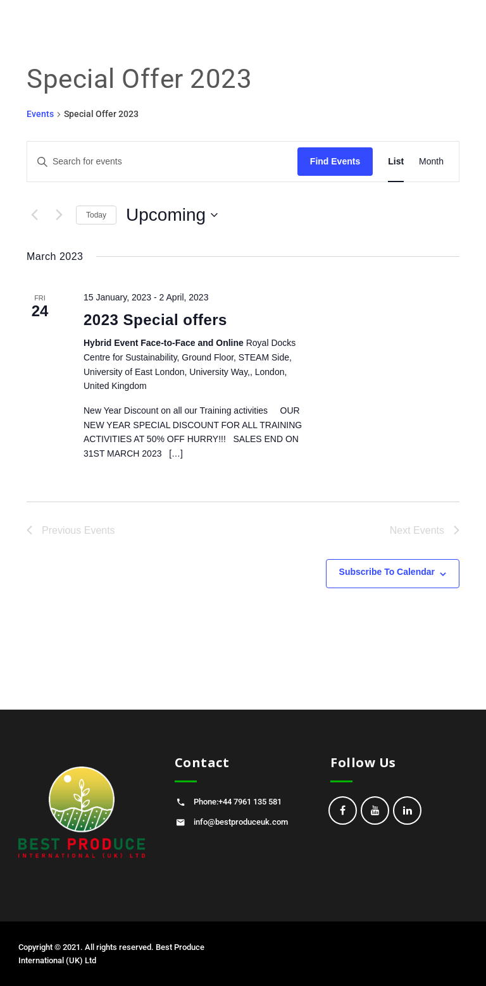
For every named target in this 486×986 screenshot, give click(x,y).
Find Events (335, 161)
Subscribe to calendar (387, 572)
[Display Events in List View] (396, 162)
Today (96, 215)
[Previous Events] (34, 215)
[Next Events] (58, 215)
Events (40, 114)
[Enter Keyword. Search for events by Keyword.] (162, 162)
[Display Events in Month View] (431, 162)
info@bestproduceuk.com (241, 822)
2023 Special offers (155, 319)
